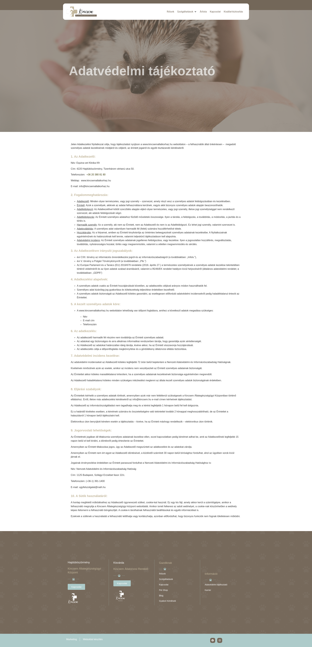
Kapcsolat (163, 584)
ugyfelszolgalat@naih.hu (92, 487)
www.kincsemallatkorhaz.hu (158, 144)
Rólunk (162, 573)
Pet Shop (163, 590)
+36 (88, 174)
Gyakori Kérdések (167, 601)
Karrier (208, 590)
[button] (187, 11)
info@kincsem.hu (142, 399)
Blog (161, 595)
